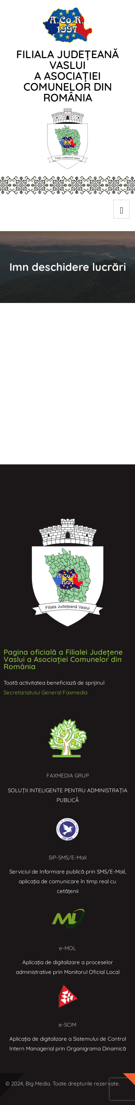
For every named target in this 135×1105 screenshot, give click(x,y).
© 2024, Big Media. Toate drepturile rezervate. (62, 1083)
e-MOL (67, 948)
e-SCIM (67, 1024)
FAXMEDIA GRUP (67, 775)
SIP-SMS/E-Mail (67, 857)
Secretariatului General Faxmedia (45, 692)
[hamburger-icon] (121, 209)
